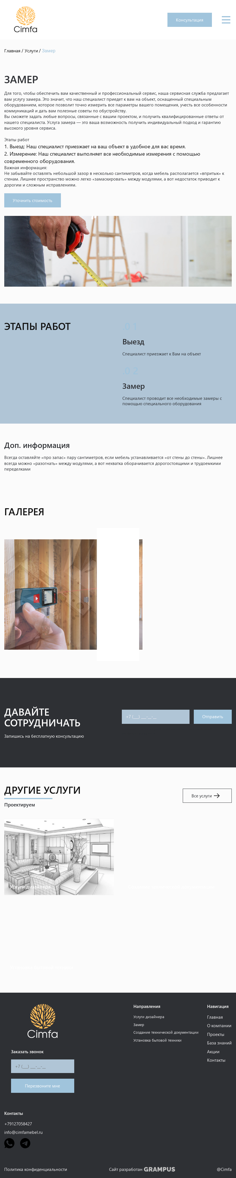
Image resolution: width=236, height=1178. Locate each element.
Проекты (215, 1034)
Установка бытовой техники (157, 1040)
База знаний (219, 1043)
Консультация (189, 20)
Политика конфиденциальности (35, 1169)
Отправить (212, 716)
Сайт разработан (142, 1169)
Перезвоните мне (42, 1086)
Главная (215, 1017)
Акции (213, 1051)
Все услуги (206, 795)
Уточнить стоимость (32, 200)
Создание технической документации (166, 1032)
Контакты (216, 1060)
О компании (219, 1025)
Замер (138, 1024)
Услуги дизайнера (148, 1016)
